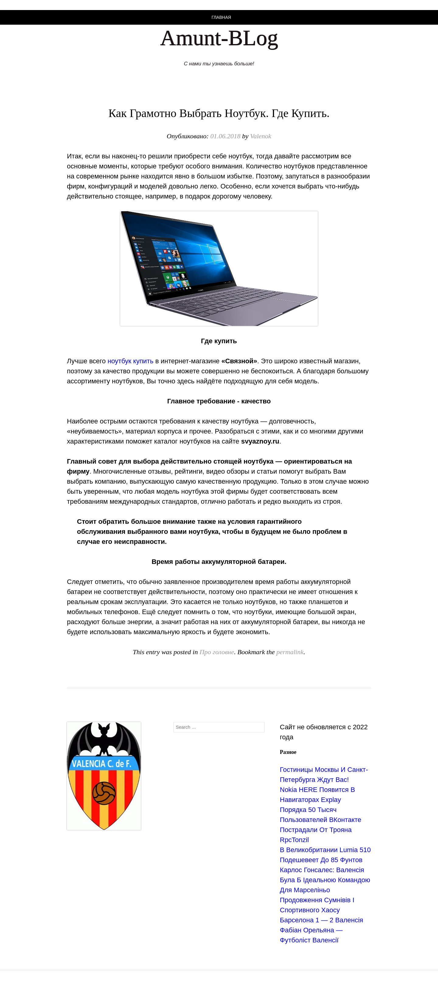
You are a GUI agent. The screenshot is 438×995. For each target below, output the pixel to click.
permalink (290, 652)
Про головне (217, 652)
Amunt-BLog (219, 38)
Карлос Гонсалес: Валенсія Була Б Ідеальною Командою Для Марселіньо (325, 880)
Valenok (260, 136)
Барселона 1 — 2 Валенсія (321, 920)
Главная (221, 17)
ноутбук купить (131, 361)
